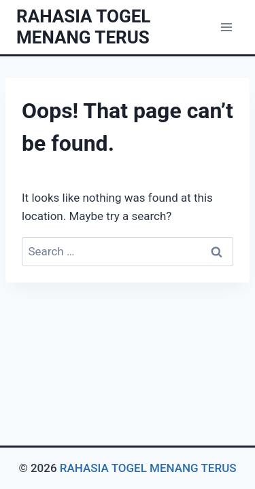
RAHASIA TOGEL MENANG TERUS (148, 468)
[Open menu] (226, 26)
